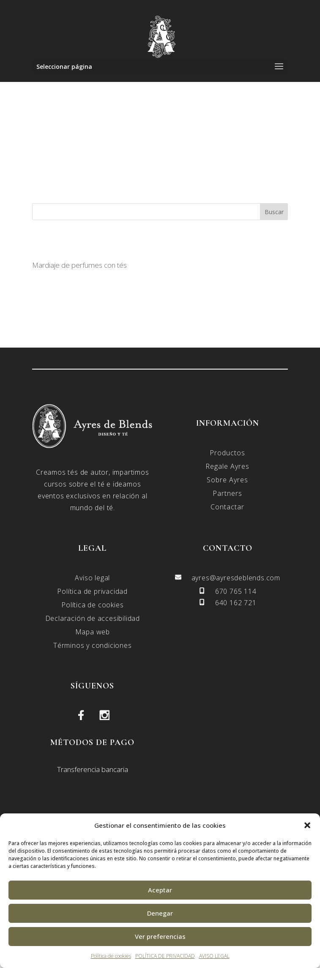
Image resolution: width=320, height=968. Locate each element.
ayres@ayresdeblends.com (235, 577)
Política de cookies (111, 956)
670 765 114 (236, 591)
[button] (307, 825)
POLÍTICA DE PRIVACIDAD (165, 956)
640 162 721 (236, 602)
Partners (227, 493)
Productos (227, 452)
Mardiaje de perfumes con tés (79, 265)
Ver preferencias (160, 936)
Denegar (160, 913)
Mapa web (92, 631)
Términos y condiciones (92, 645)
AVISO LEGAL (214, 956)
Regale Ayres (227, 466)
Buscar (274, 212)
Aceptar (160, 890)
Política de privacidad (92, 591)
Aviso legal (92, 577)
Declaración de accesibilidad (92, 618)
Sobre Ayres (227, 479)
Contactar (227, 506)
